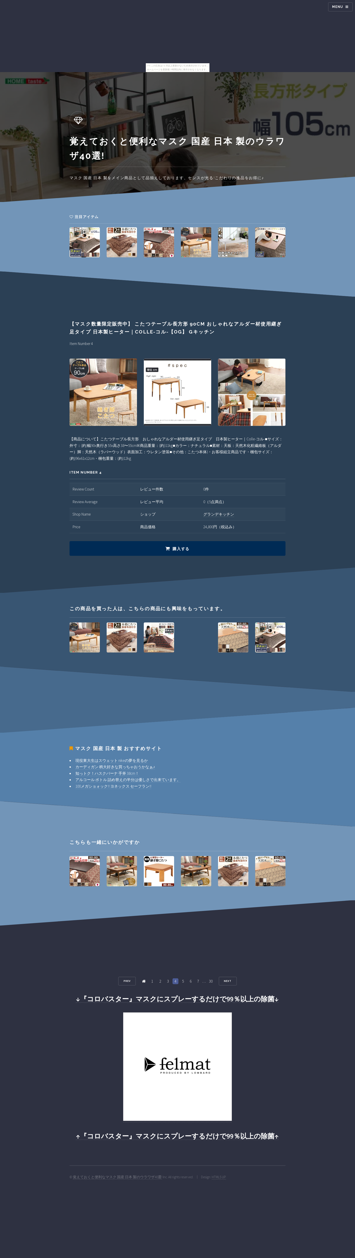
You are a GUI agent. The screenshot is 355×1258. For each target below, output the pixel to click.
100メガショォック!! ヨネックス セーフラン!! (113, 786)
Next (227, 981)
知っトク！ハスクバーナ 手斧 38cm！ (107, 773)
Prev (127, 981)
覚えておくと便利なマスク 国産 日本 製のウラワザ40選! (117, 1177)
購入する (181, 549)
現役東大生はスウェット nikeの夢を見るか (111, 760)
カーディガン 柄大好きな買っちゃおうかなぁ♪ (115, 766)
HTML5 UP (219, 1177)
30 (211, 981)
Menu (337, 7)
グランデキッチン (218, 514)
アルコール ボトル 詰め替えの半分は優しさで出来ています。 (128, 779)
